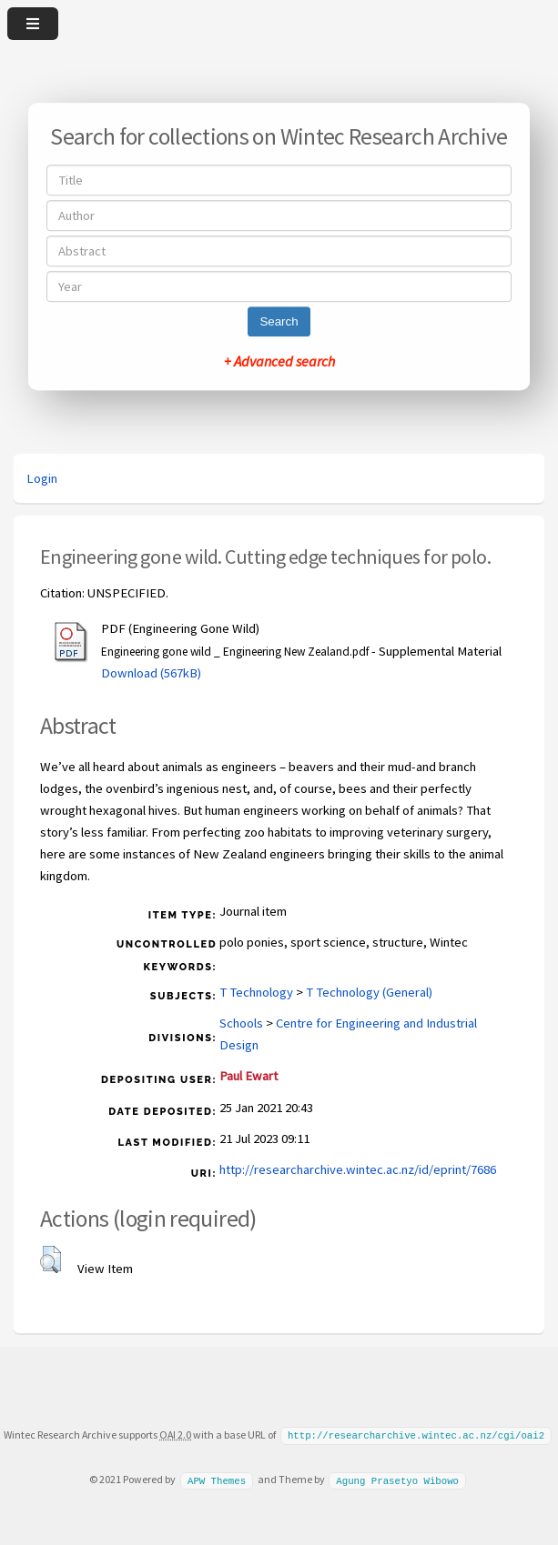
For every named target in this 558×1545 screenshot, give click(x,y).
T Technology (256, 992)
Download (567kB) (151, 673)
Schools (241, 1023)
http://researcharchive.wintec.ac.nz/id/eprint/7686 (357, 1169)
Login (41, 478)
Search (278, 321)
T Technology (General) (369, 992)
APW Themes (217, 1478)
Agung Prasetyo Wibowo (397, 1478)
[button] (50, 1259)
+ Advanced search (279, 361)
